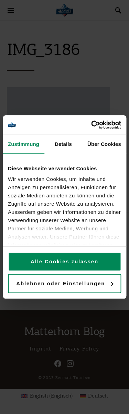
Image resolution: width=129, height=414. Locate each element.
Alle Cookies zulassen (64, 261)
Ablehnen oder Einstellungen (64, 283)
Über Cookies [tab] (104, 144)
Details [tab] (63, 144)
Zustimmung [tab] (23, 144)
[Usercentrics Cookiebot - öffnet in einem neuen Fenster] (92, 124)
